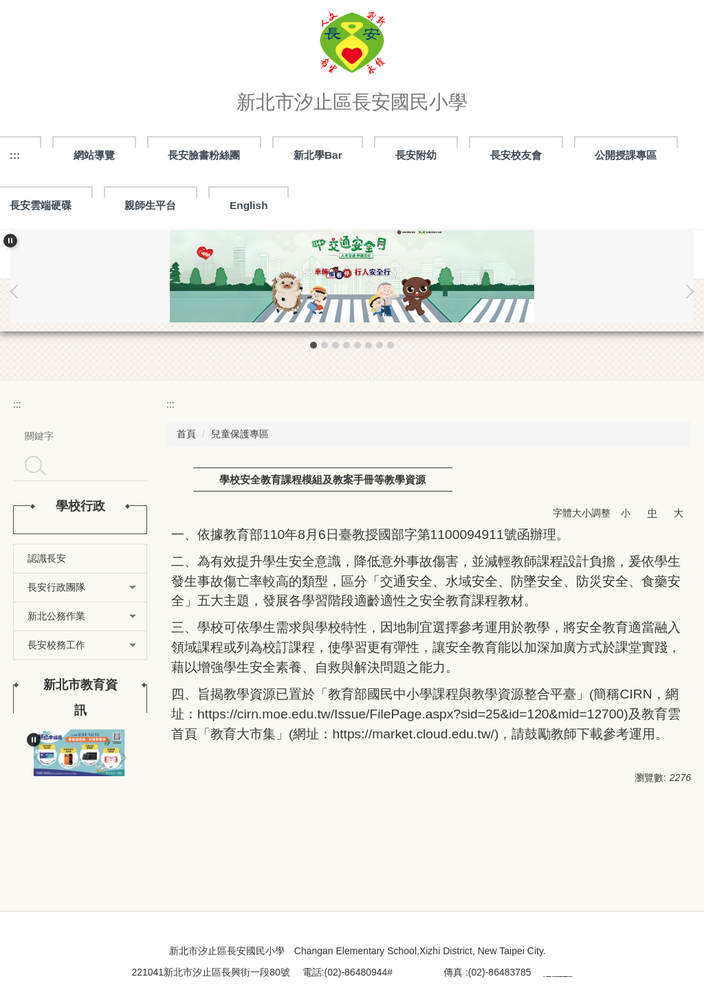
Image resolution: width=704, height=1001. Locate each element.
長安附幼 (416, 155)
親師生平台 (150, 205)
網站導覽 (94, 155)
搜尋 (35, 465)
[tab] (313, 345)
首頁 (186, 433)
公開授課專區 (626, 155)
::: (17, 404)
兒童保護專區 (240, 433)
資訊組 (558, 972)
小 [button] (625, 512)
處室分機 (412, 972)
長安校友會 (516, 155)
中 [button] (652, 512)
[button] (10, 241)
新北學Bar (318, 155)
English (249, 205)
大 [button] (678, 512)
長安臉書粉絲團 (204, 155)
